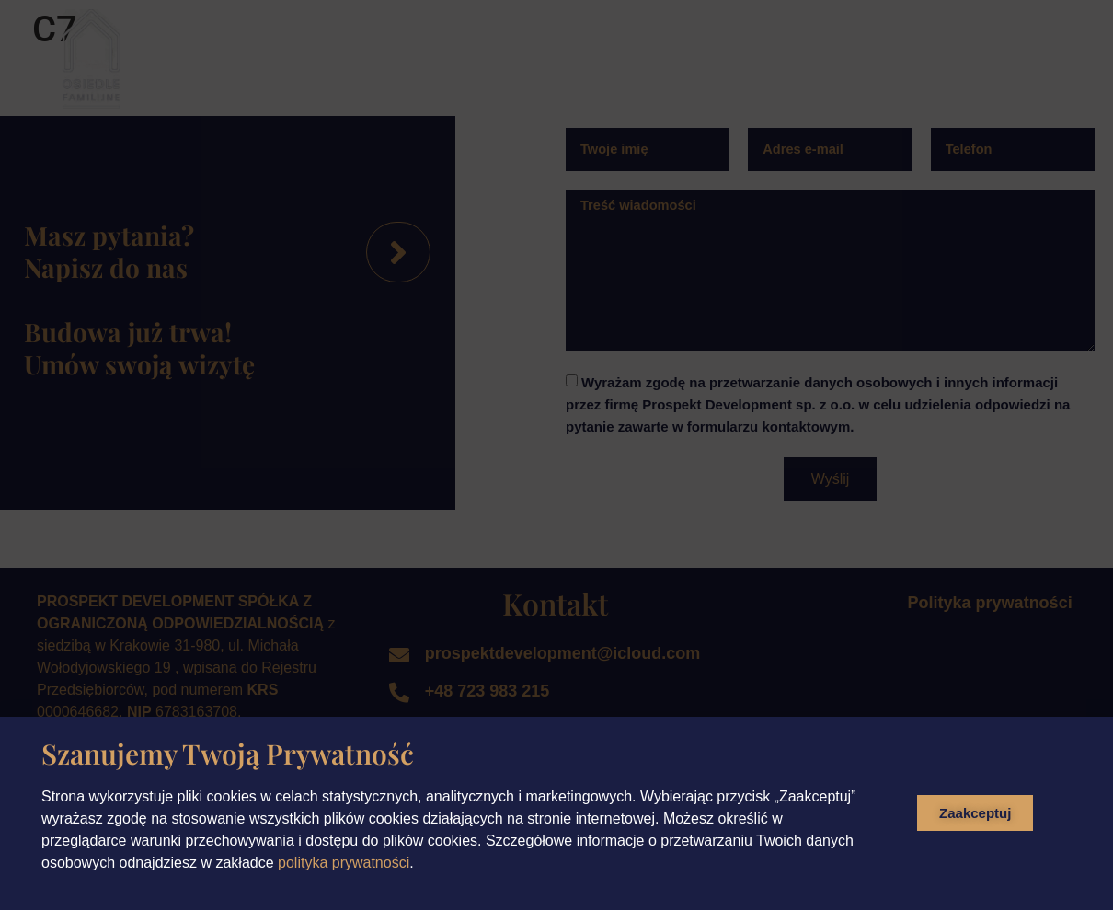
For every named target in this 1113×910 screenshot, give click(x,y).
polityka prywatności (343, 862)
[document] (556, 455)
